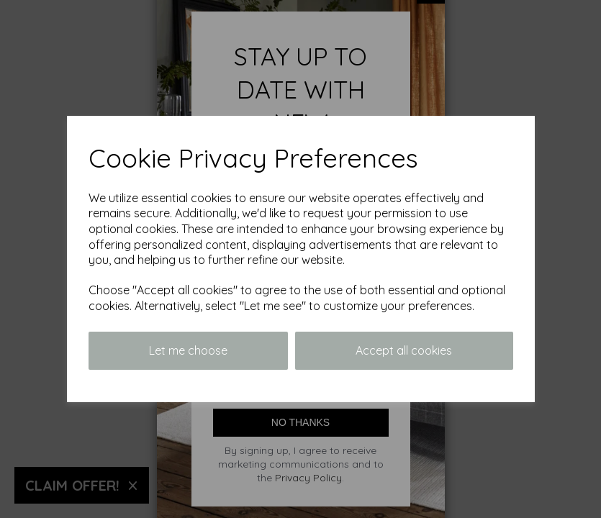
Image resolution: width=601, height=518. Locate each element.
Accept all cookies (404, 350)
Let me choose (188, 350)
